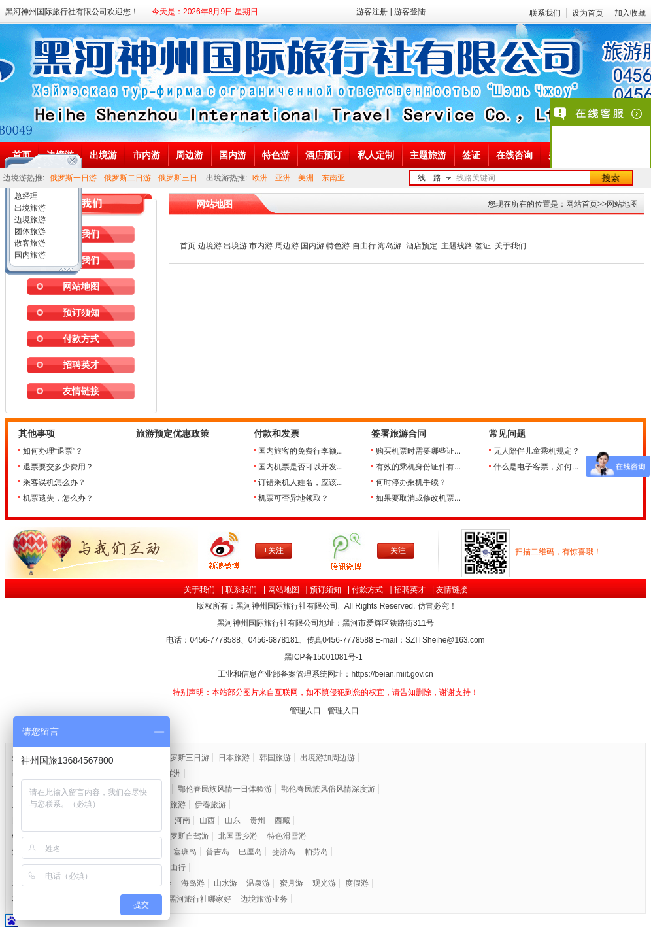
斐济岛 (283, 851)
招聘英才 (81, 365)
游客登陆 (410, 11)
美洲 (306, 177)
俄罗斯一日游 (73, 177)
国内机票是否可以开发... (300, 466)
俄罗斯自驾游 (185, 836)
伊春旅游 (210, 804)
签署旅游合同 (398, 434)
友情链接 (81, 391)
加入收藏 (630, 13)
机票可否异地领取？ (293, 498)
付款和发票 (276, 434)
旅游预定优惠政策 (172, 434)
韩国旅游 (275, 757)
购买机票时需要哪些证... (418, 451)
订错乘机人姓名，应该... (300, 482)
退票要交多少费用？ (58, 466)
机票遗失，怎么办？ (58, 498)
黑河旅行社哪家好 (200, 898)
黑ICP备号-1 (324, 657)
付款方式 (81, 338)
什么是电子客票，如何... (535, 466)
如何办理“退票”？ (53, 451)
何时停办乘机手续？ (411, 482)
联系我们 (545, 13)
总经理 (25, 196)
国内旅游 (29, 255)
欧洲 (260, 177)
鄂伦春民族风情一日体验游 (225, 789)
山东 (233, 820)
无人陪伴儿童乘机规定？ (536, 451)
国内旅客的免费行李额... (300, 451)
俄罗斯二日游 (127, 177)
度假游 (357, 883)
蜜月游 (291, 883)
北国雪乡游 (238, 836)
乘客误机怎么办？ (54, 482)
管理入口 (305, 710)
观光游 (324, 883)
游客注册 (372, 11)
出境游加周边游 (327, 757)
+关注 (273, 550)
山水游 (225, 883)
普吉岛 (217, 851)
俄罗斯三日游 (185, 757)
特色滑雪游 (287, 836)
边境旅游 (29, 219)
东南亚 (333, 177)
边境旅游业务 (264, 898)
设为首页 (587, 13)
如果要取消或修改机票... (418, 498)
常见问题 (507, 434)
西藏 (282, 820)
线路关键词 (475, 177)
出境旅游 (29, 207)
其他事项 (36, 434)
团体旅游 (29, 231)
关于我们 (199, 589)
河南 (182, 820)
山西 (207, 820)
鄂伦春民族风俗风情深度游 (328, 789)
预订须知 (81, 312)
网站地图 (283, 589)
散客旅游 (29, 243)
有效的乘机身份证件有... (418, 466)
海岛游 (193, 883)
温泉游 (258, 883)
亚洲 (283, 177)
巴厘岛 (250, 851)
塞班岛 (185, 851)
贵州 (257, 820)
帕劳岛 (316, 851)
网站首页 (581, 204)
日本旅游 (234, 757)
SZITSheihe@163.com (445, 640)
